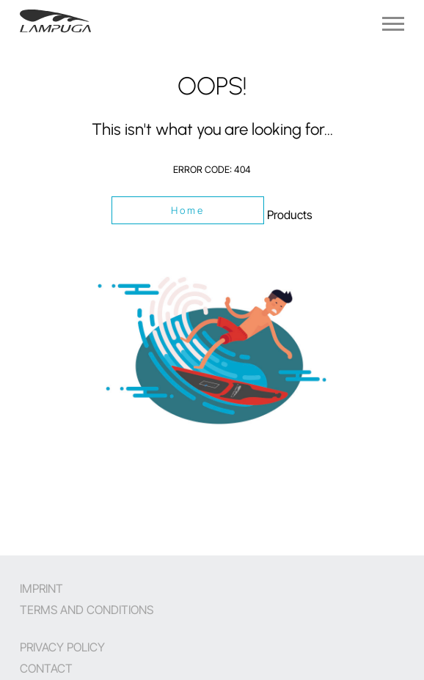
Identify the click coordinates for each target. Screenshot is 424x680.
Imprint (41, 588)
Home (188, 210)
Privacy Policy (62, 647)
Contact (46, 668)
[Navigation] (393, 23)
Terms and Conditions (86, 609)
